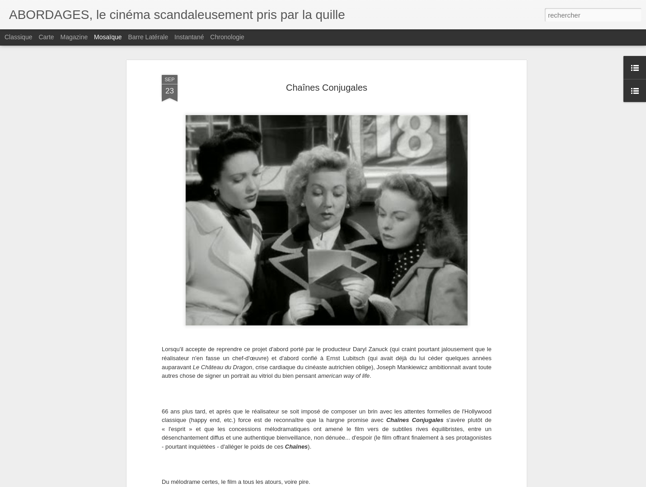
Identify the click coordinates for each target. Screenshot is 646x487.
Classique (18, 37)
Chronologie (227, 37)
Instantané (189, 37)
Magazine (74, 37)
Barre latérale (148, 37)
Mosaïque (108, 37)
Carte (46, 37)
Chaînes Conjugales (326, 88)
